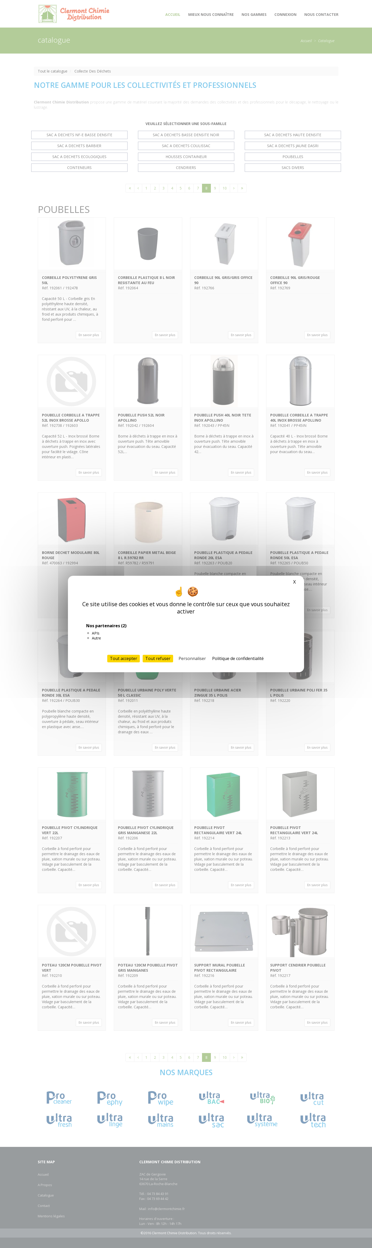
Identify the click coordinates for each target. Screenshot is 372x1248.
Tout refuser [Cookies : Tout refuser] (158, 658)
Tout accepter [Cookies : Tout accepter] (123, 658)
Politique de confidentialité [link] (238, 658)
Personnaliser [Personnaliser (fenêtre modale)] (192, 658)
